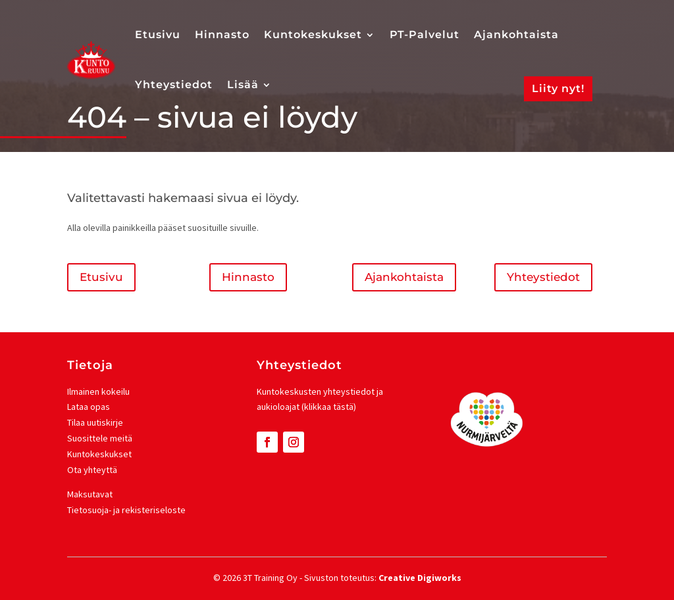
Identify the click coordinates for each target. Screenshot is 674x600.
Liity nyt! (558, 88)
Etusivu (157, 34)
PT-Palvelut (424, 34)
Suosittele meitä (99, 438)
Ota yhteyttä (92, 470)
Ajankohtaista (516, 34)
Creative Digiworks (419, 578)
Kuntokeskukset (313, 34)
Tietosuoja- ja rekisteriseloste (126, 510)
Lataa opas (88, 407)
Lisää (243, 84)
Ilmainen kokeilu (98, 391)
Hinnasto (222, 34)
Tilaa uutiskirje (95, 422)
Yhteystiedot (174, 84)
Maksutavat (90, 494)
